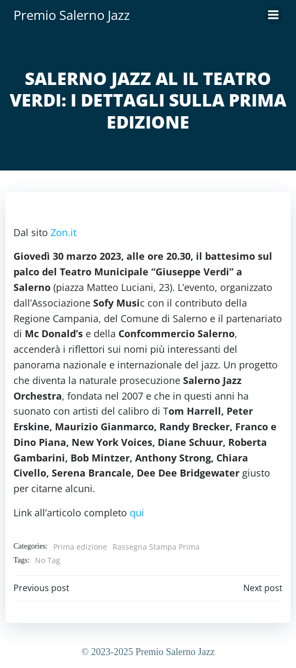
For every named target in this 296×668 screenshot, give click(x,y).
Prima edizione (80, 547)
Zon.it (63, 232)
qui (137, 512)
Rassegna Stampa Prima (156, 547)
